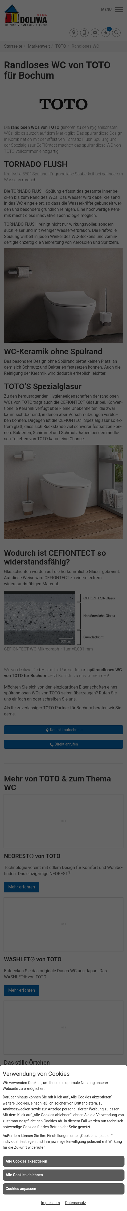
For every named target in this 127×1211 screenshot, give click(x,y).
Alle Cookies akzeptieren (26, 1161)
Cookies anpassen (21, 1189)
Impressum (50, 1203)
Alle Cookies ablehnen (24, 1175)
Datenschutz (75, 1203)
